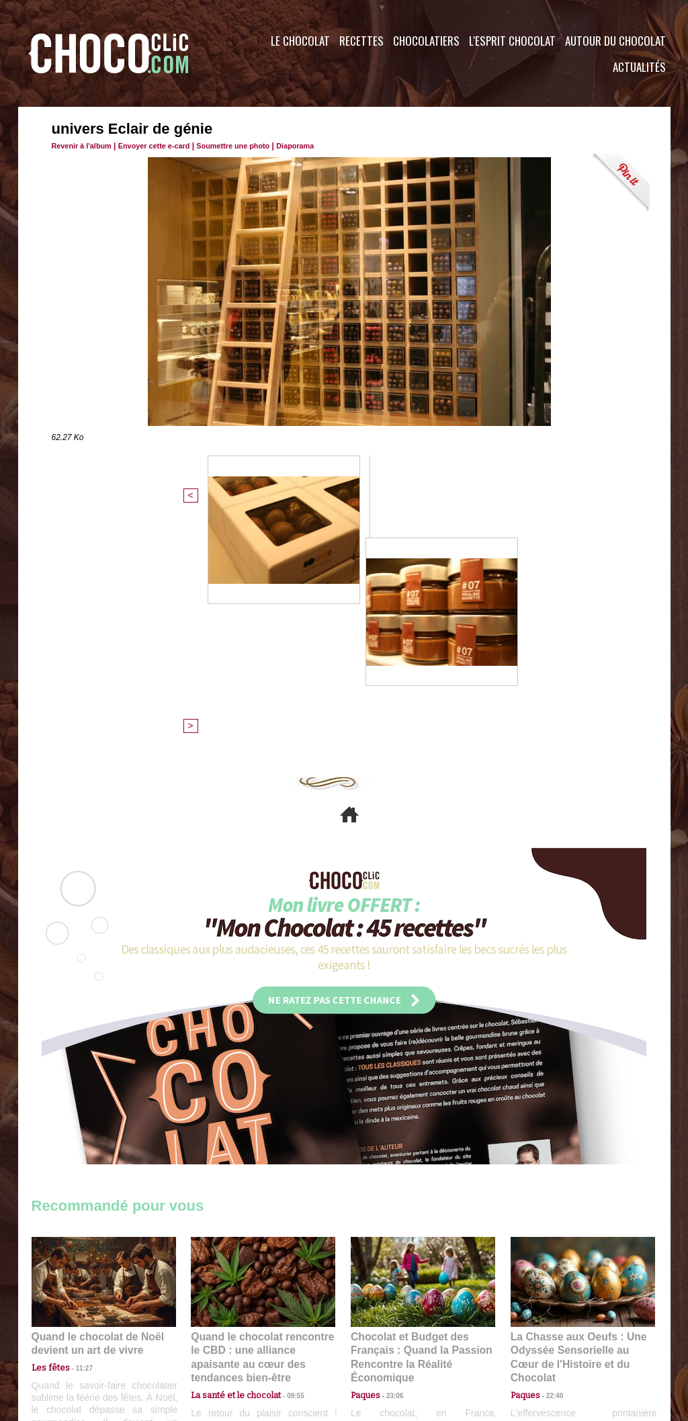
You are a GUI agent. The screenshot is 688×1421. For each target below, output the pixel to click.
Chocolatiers (426, 40)
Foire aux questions (550, 1339)
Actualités (639, 66)
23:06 (389, 1163)
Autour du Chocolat (615, 40)
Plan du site (382, 1339)
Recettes (361, 40)
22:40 (549, 1150)
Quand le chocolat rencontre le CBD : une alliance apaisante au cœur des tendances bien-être (262, 1120)
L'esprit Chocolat (512, 40)
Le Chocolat (300, 40)
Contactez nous (72, 1339)
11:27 (76, 1137)
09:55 (284, 1150)
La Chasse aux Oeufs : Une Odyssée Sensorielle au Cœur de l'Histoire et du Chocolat (577, 1120)
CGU (210, 1339)
